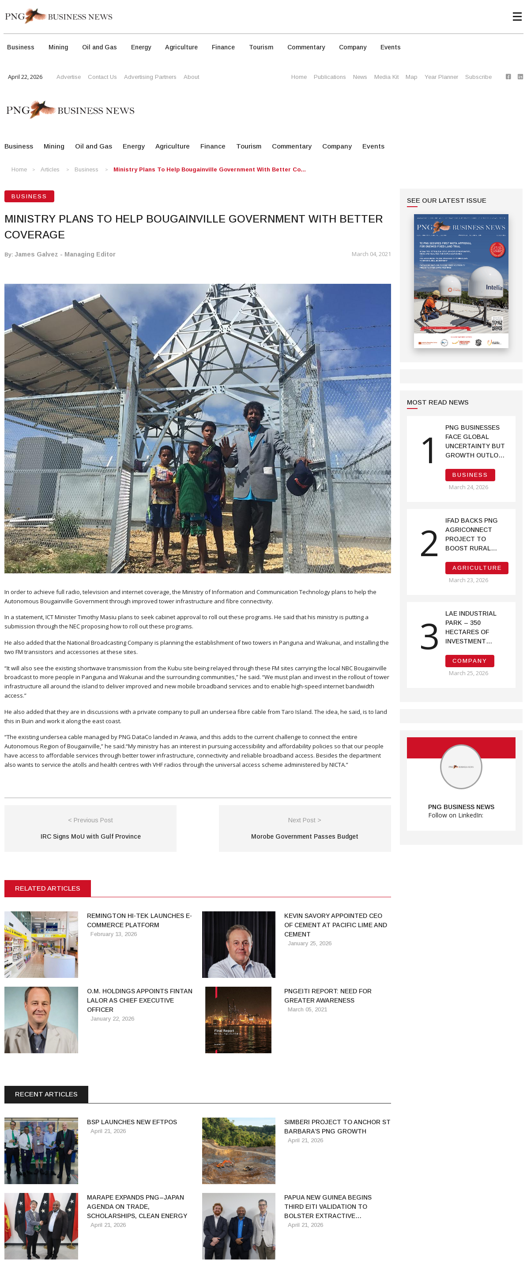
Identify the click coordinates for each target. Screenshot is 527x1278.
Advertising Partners (150, 77)
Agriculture (181, 47)
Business (20, 47)
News (360, 77)
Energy (141, 47)
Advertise (68, 77)
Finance (223, 47)
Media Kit (386, 77)
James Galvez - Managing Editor (65, 254)
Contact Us (102, 77)
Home (299, 77)
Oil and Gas (99, 47)
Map (412, 77)
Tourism (261, 47)
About (191, 77)
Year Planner (441, 77)
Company (352, 47)
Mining (58, 47)
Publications (330, 77)
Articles (50, 169)
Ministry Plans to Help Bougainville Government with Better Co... (209, 169)
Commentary (306, 47)
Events (390, 47)
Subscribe (478, 77)
